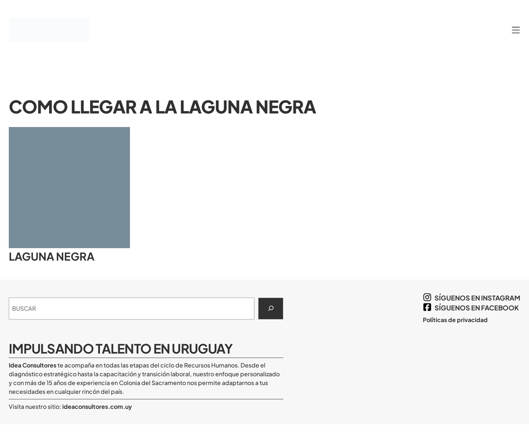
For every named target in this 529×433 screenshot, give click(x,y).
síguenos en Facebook (477, 307)
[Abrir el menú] (515, 30)
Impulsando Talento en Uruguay (121, 348)
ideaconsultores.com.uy (96, 406)
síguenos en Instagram (477, 298)
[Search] (270, 309)
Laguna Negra (51, 256)
